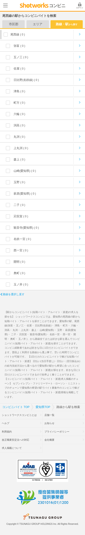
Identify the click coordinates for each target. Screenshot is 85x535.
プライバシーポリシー (56, 431)
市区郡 (13, 24)
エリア (37, 24)
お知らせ (49, 423)
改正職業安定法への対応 (15, 439)
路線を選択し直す (13, 294)
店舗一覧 (49, 415)
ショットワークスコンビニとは (19, 415)
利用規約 (7, 431)
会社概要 (49, 439)
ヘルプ (5, 423)
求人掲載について (12, 448)
